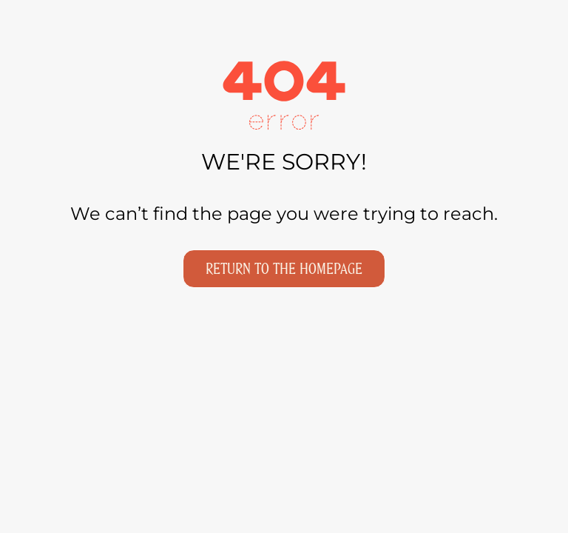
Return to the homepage (284, 268)
